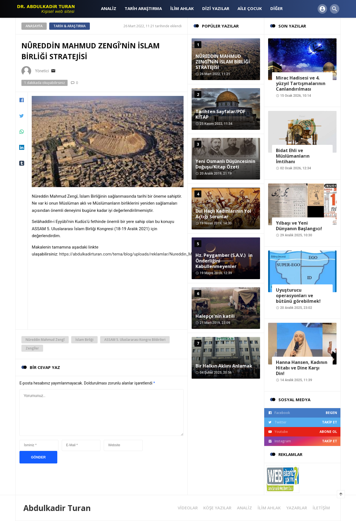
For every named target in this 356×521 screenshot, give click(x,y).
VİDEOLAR (188, 507)
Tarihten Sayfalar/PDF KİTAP (220, 114)
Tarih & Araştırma (69, 26)
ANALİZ (244, 507)
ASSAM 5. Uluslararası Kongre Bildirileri (134, 339)
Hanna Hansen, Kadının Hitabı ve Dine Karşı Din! (301, 367)
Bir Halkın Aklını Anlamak (224, 366)
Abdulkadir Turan (57, 508)
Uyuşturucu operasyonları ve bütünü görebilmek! (298, 295)
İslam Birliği (84, 339)
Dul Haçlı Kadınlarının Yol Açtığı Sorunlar (223, 214)
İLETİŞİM (321, 507)
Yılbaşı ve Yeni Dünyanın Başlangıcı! (299, 226)
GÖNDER (38, 457)
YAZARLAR (296, 507)
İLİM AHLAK (269, 507)
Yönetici (42, 71)
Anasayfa (34, 26)
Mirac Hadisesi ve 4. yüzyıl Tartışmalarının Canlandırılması (300, 83)
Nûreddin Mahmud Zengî (45, 339)
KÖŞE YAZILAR (217, 507)
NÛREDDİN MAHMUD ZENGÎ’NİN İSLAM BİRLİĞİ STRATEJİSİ (223, 61)
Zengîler (32, 348)
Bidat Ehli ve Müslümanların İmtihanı (293, 156)
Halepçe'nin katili (215, 316)
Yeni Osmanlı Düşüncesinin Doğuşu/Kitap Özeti (225, 164)
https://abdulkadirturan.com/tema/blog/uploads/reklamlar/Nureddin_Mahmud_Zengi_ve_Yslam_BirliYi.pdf (157, 254)
